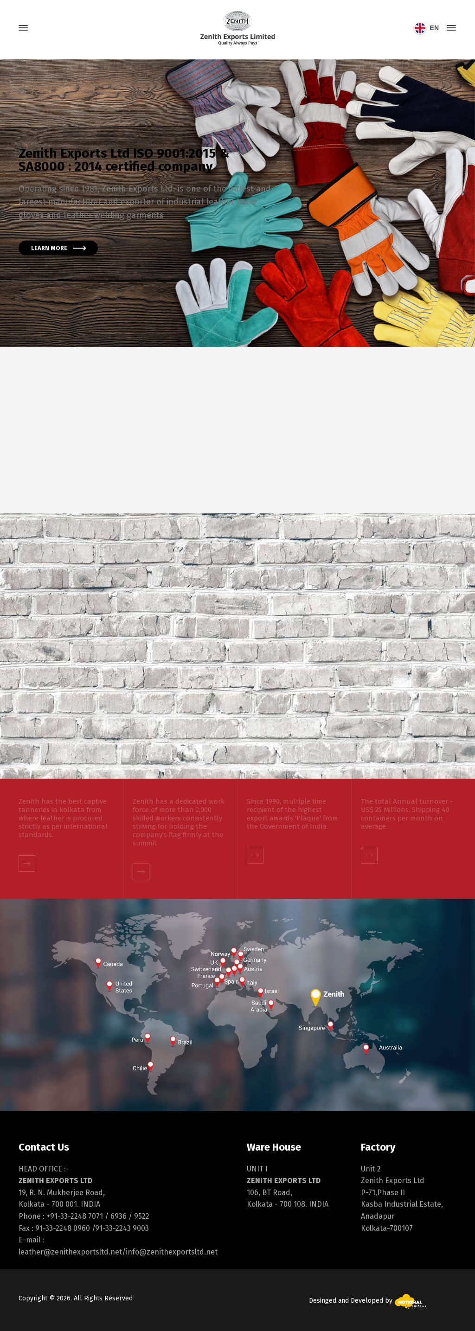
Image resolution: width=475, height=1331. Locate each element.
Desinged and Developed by (367, 1301)
